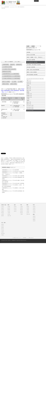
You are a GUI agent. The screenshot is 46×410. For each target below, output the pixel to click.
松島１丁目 (29, 102)
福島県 (2, 215)
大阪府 (28, 209)
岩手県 (2, 209)
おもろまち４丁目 (13, 6)
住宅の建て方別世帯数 (31, 67)
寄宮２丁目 (29, 88)
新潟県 (15, 206)
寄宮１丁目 (29, 87)
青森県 (2, 208)
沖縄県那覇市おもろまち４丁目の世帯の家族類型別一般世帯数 (13, 178)
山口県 (34, 212)
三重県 (21, 214)
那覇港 (28, 92)
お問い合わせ (31, 237)
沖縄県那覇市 (6, 6)
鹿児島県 (3, 233)
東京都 (9, 214)
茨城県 (9, 206)
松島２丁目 (29, 103)
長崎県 (2, 227)
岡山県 (34, 209)
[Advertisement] (5, 55)
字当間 (28, 98)
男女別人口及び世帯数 (31, 54)
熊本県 (2, 228)
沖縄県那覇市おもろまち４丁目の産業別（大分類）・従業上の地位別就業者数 (13, 185)
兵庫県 (28, 211)
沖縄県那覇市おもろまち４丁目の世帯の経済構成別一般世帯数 (13, 191)
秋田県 (2, 212)
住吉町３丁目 (29, 97)
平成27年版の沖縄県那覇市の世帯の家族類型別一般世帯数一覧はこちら (12, 90)
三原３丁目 (29, 83)
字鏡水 (28, 100)
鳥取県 (34, 206)
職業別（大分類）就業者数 (32, 72)
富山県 (15, 208)
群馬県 (9, 209)
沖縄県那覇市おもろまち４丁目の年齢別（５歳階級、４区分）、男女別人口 (13, 173)
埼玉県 (9, 211)
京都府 (28, 208)
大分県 (2, 230)
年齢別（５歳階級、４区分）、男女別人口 (34, 57)
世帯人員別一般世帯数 (31, 59)
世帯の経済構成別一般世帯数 (32, 74)
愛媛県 (34, 219)
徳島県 (34, 216)
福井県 (15, 211)
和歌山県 (28, 214)
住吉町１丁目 (29, 93)
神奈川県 (9, 215)
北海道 (2, 206)
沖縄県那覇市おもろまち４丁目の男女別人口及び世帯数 (13, 171)
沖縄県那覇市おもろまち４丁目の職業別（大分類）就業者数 (13, 188)
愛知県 (21, 212)
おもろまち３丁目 (30, 108)
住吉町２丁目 (29, 95)
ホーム (2, 6)
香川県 (34, 217)
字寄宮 (28, 85)
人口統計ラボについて (17, 237)
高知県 (34, 220)
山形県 (2, 214)
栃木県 (9, 208)
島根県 (34, 208)
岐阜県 (21, 209)
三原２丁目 (29, 82)
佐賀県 (2, 225)
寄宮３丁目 (29, 90)
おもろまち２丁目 (30, 107)
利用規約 (24, 237)
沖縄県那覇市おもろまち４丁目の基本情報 (10, 169)
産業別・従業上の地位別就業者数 (33, 69)
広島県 (34, 211)
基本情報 (28, 52)
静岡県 (21, 211)
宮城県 (2, 211)
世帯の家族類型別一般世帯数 (32, 62)
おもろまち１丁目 (30, 105)
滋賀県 (28, 206)
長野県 (21, 208)
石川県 (15, 209)
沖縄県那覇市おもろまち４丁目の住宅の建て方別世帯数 (13, 183)
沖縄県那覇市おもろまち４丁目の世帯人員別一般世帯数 (13, 175)
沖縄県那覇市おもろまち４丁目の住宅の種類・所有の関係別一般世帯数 (13, 181)
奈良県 (28, 212)
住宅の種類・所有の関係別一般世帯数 (34, 64)
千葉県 (9, 212)
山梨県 (21, 206)
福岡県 (2, 224)
